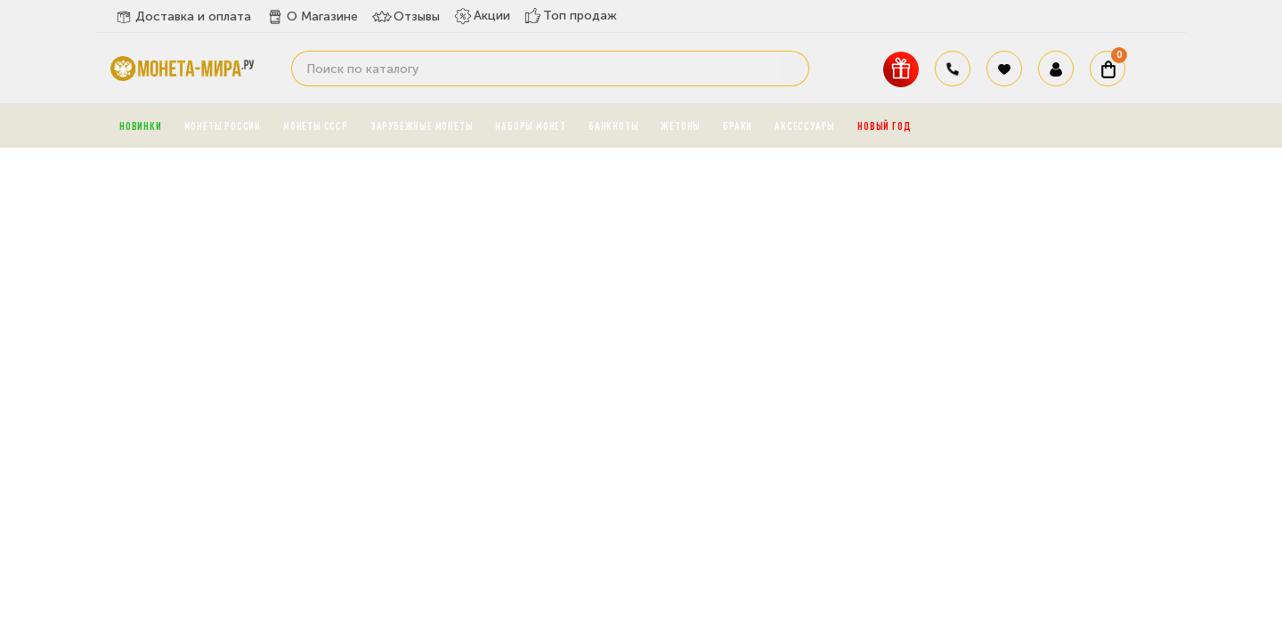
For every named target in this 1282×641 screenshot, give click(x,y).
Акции (482, 16)
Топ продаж (570, 15)
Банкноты (613, 125)
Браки (737, 125)
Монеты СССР (315, 125)
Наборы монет (530, 125)
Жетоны (681, 125)
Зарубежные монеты (422, 125)
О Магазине (311, 17)
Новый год (884, 125)
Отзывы (406, 17)
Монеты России (222, 125)
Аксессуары (805, 125)
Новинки (140, 125)
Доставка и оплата (182, 17)
